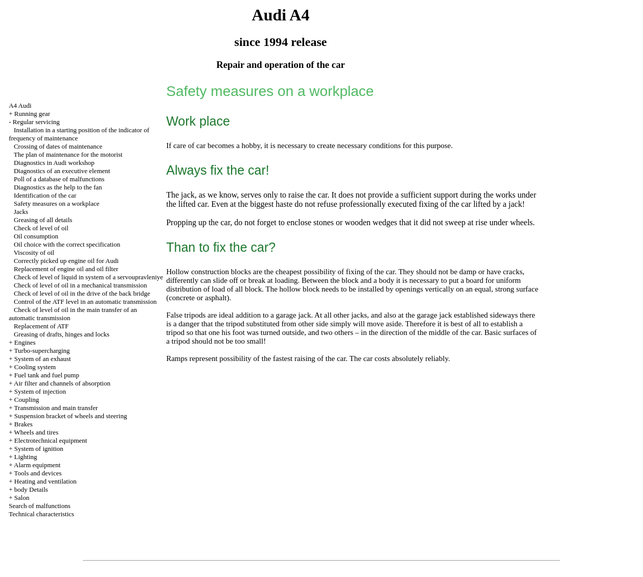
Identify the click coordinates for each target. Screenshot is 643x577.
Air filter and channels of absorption (62, 383)
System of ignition (38, 448)
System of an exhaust (42, 359)
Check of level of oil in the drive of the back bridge (82, 293)
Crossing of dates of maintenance (58, 146)
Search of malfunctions (40, 506)
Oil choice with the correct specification (67, 244)
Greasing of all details (43, 220)
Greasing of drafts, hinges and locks (61, 334)
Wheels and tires (36, 432)
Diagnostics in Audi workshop (54, 162)
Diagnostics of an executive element (62, 171)
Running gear (32, 113)
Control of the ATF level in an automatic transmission (85, 301)
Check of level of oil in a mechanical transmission (80, 285)
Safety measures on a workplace (57, 203)
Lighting (25, 457)
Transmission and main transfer (56, 408)
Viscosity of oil (34, 252)
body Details (31, 489)
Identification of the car (45, 195)
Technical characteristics (41, 514)
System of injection (40, 391)
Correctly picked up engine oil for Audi (66, 261)
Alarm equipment (37, 465)
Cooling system (35, 367)
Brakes (23, 424)
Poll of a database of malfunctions (59, 179)
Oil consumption (36, 236)
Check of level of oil (41, 228)
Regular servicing (36, 122)
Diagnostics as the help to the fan (58, 187)
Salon (22, 497)
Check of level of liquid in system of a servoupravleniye (88, 277)
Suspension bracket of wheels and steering (70, 416)
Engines (25, 342)
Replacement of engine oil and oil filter (66, 269)
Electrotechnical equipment (50, 440)
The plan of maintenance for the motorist (68, 154)
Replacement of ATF (41, 326)
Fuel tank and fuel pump (46, 375)
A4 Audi (20, 105)
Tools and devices (38, 473)
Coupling (26, 399)
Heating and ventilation (45, 481)
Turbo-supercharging (42, 350)
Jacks (21, 211)
